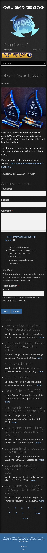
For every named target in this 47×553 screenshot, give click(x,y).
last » (25, 518)
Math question (11, 285)
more (41, 337)
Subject (5, 199)
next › (38, 513)
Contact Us (23, 546)
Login (23, 549)
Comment (7, 210)
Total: (35, 49)
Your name (6, 188)
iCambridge (24, 541)
